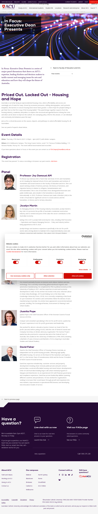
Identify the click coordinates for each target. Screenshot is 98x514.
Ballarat (28, 478)
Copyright (15, 502)
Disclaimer (23, 502)
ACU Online (42, 489)
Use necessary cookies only (20, 276)
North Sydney (43, 478)
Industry (16, 2)
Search (94, 8)
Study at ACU (22, 8)
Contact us (93, 2)
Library (80, 2)
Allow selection (49, 276)
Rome (40, 481)
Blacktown (29, 481)
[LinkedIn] (66, 478)
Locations (58, 8)
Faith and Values (6, 2)
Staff (85, 2)
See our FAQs (72, 443)
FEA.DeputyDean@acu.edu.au (60, 152)
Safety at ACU (42, 2)
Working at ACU (7, 481)
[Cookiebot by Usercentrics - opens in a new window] (83, 236)
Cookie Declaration (13, 251)
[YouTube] (69, 478)
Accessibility (5, 502)
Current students (70, 2)
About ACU (85, 8)
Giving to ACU (31, 2)
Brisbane (29, 485)
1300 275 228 (85, 457)
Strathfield (41, 485)
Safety (3, 505)
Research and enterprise (71, 8)
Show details (83, 270)
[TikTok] (72, 478)
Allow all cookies (78, 276)
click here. (54, 164)
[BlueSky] (59, 483)
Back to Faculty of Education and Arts (66, 71)
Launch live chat (40, 443)
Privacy (31, 502)
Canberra (29, 489)
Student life (49, 8)
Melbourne (29, 492)
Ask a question (40, 457)
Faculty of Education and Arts (50, 14)
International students (36, 8)
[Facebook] (59, 478)
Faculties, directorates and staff (28, 14)
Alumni (23, 2)
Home (4, 14)
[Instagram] (62, 478)
